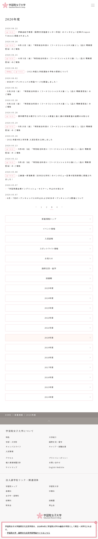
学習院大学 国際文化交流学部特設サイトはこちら (28, 532)
